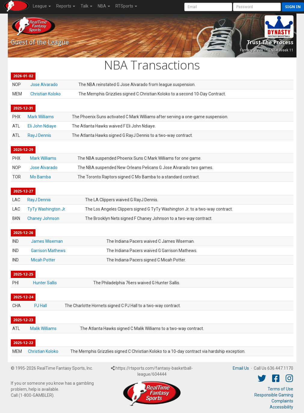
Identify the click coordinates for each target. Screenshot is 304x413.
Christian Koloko (45, 93)
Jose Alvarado (44, 84)
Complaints (282, 401)
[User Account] (208, 7)
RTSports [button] (126, 6)
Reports (65, 6)
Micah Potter (43, 259)
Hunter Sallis (45, 282)
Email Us (241, 368)
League (42, 6)
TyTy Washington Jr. (46, 209)
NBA (104, 6)
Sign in (293, 7)
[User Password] (257, 7)
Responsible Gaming (273, 395)
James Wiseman (47, 241)
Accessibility (281, 407)
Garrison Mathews (48, 250)
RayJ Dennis (39, 135)
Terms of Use (280, 389)
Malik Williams (43, 328)
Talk (86, 6)
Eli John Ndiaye (42, 126)
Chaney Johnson (43, 218)
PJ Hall (40, 305)
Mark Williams (41, 116)
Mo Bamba (40, 176)
